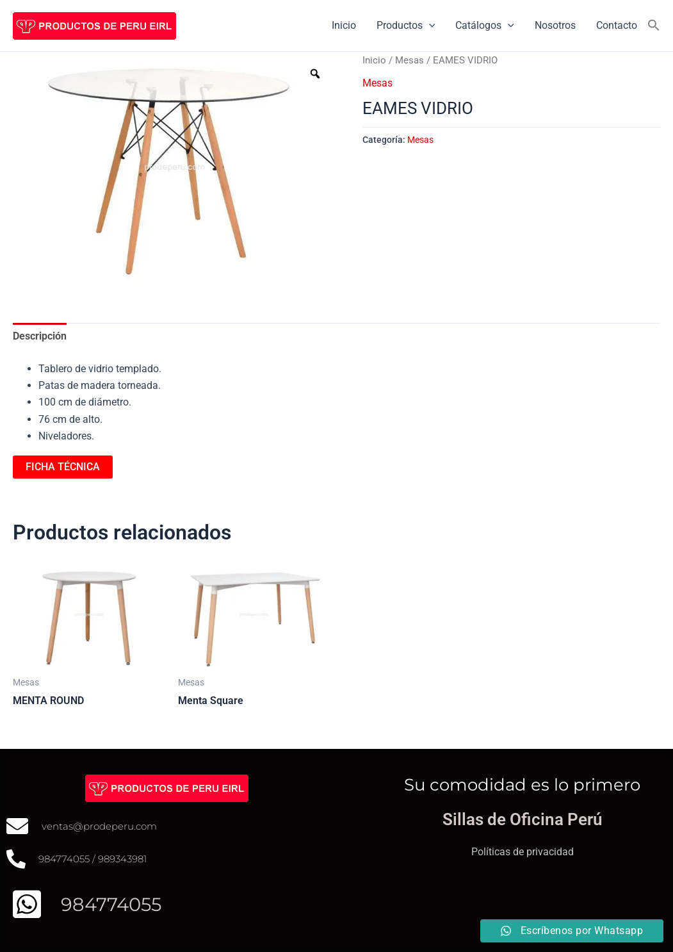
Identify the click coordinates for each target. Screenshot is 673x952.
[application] (429, 25)
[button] (653, 26)
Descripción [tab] (40, 336)
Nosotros (555, 25)
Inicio (344, 25)
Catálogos (484, 25)
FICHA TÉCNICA (63, 467)
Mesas (409, 60)
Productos (406, 25)
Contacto (616, 25)
